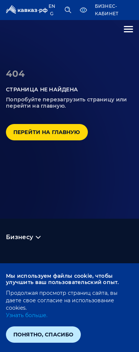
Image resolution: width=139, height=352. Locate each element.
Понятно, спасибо (43, 334)
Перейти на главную (46, 132)
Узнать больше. (26, 315)
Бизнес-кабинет (107, 9)
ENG (52, 9)
